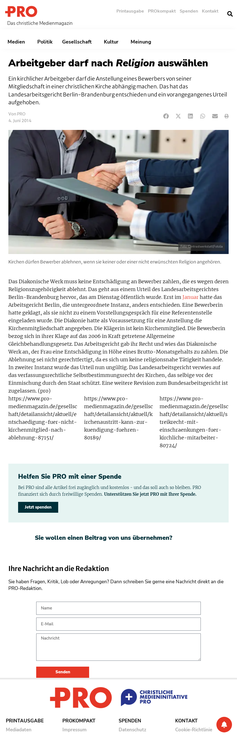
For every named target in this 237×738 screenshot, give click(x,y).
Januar (190, 297)
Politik (45, 41)
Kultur (112, 41)
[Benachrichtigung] (224, 724)
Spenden (189, 11)
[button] (230, 14)
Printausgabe (130, 11)
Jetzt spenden (38, 507)
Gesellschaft (78, 41)
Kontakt (210, 11)
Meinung (142, 41)
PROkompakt (162, 11)
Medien (18, 41)
